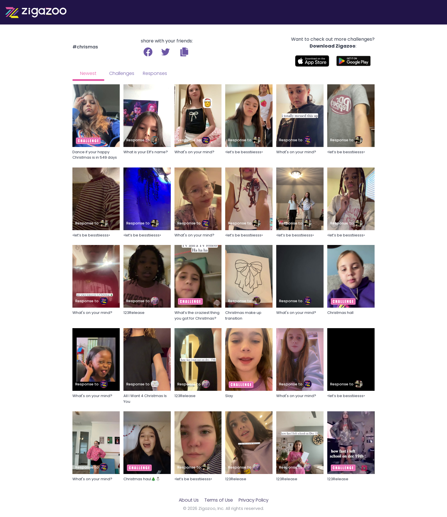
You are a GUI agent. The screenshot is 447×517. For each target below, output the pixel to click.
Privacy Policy (254, 500)
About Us (189, 500)
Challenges (121, 73)
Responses (155, 73)
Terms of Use (218, 500)
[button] (184, 52)
